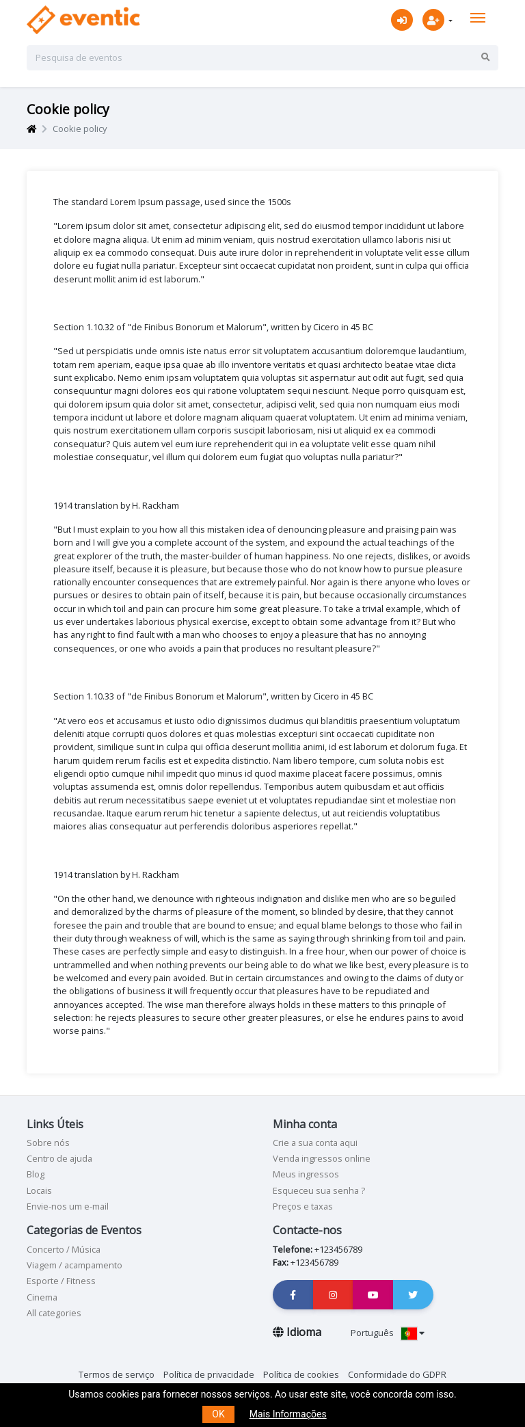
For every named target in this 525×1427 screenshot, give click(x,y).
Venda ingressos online (322, 1158)
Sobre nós (48, 1142)
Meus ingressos (306, 1174)
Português (388, 1332)
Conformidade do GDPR (397, 1374)
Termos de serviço (116, 1374)
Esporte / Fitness (61, 1281)
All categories (54, 1313)
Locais (39, 1190)
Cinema (42, 1297)
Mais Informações (288, 1414)
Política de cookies (301, 1374)
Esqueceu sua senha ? (319, 1190)
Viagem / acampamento (74, 1265)
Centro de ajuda (59, 1158)
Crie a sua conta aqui (315, 1142)
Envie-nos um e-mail (68, 1206)
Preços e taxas (303, 1206)
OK (218, 1414)
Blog (35, 1174)
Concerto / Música (63, 1249)
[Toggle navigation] (478, 18)
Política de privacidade (208, 1374)
